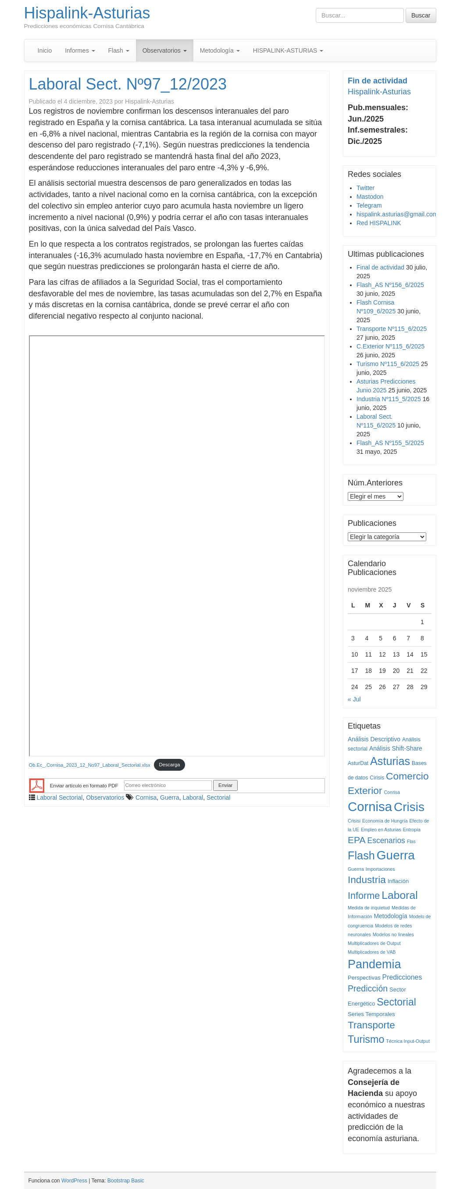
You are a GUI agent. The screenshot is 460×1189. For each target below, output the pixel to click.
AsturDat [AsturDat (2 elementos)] (358, 763)
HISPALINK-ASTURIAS (288, 50)
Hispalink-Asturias (87, 13)
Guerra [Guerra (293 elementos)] (396, 855)
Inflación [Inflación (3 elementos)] (398, 881)
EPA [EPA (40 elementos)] (357, 840)
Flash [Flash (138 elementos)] (361, 855)
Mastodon (370, 196)
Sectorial (218, 797)
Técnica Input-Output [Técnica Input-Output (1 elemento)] (408, 1041)
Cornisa (146, 797)
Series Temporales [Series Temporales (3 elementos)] (371, 1014)
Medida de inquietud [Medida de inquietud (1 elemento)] (369, 907)
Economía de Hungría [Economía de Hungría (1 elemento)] (385, 820)
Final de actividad (380, 267)
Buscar (421, 15)
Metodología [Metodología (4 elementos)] (390, 916)
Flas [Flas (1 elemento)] (411, 841)
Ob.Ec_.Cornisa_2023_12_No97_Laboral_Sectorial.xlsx (89, 764)
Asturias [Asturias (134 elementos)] (390, 761)
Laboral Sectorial (59, 797)
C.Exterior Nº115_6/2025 (390, 346)
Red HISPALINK (379, 222)
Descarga (169, 764)
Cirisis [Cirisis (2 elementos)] (377, 778)
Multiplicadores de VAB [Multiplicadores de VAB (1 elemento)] (372, 952)
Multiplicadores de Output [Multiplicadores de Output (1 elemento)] (374, 943)
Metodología (220, 50)
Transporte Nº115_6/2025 (392, 328)
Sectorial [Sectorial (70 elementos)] (396, 1002)
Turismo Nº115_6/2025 (388, 363)
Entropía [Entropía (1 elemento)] (412, 829)
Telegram (369, 205)
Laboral (192, 797)
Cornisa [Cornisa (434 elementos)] (370, 806)
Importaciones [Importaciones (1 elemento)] (380, 869)
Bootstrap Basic (125, 1181)
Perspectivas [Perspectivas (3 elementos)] (364, 977)
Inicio (45, 50)
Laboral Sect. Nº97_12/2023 (128, 84)
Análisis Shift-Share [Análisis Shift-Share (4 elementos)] (395, 748)
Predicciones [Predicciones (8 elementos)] (402, 977)
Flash (118, 50)
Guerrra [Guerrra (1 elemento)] (356, 869)
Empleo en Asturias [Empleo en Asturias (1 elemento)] (381, 829)
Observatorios (165, 50)
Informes (80, 50)
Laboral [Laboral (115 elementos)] (399, 895)
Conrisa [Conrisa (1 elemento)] (392, 792)
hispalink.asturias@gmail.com (397, 214)
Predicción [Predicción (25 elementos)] (368, 988)
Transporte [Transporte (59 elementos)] (371, 1025)
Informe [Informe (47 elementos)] (364, 895)
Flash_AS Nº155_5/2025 (390, 442)
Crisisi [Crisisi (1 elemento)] (354, 820)
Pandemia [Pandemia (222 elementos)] (374, 964)
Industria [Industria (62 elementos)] (367, 879)
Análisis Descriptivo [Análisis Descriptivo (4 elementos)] (374, 739)
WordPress (74, 1181)
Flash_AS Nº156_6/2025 (390, 284)
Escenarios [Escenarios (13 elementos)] (386, 840)
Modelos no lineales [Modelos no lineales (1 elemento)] (393, 934)
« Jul (354, 699)
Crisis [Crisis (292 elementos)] (409, 807)
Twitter (365, 187)
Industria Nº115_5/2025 (389, 398)
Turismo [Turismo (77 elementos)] (366, 1039)
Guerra (169, 797)
